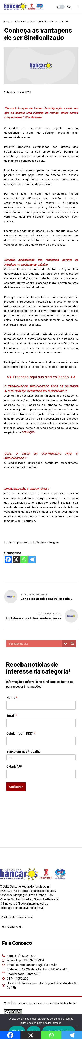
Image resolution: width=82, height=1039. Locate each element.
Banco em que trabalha (23, 751)
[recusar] (77, 1026)
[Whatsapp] (24, 559)
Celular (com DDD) (21, 733)
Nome (11, 698)
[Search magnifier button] (72, 643)
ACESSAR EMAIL (11, 927)
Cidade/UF (14, 766)
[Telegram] (32, 559)
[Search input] (35, 643)
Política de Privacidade (17, 917)
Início (7, 21)
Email (11, 716)
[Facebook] (8, 559)
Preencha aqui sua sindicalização (41, 377)
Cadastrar (16, 787)
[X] (16, 559)
